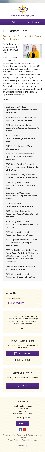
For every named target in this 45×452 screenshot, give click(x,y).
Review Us (22, 385)
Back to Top (22, 446)
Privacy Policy (13, 440)
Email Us (22, 423)
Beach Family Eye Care (26, 435)
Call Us (15, 22)
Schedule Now (22, 353)
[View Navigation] (3, 22)
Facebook (20, 429)
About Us (11, 293)
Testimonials (14, 298)
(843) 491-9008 (26, 418)
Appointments (33, 22)
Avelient (34, 440)
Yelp (24, 429)
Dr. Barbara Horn (16, 303)
